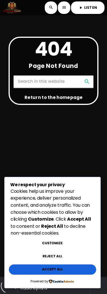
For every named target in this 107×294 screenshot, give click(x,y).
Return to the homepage (54, 97)
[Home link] (12, 7)
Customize (52, 243)
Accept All (52, 269)
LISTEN (87, 7)
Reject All (52, 256)
